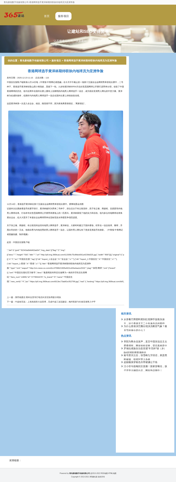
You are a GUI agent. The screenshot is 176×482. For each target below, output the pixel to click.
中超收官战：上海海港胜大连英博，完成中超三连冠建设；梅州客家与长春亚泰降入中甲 (55, 302)
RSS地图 (104, 473)
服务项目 (63, 16)
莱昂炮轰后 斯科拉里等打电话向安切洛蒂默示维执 (38, 297)
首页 (47, 16)
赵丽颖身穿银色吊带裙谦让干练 (140, 362)
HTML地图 (112, 473)
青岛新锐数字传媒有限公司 (34, 60)
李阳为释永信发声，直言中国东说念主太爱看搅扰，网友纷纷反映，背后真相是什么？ (145, 345)
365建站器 (93, 477)
